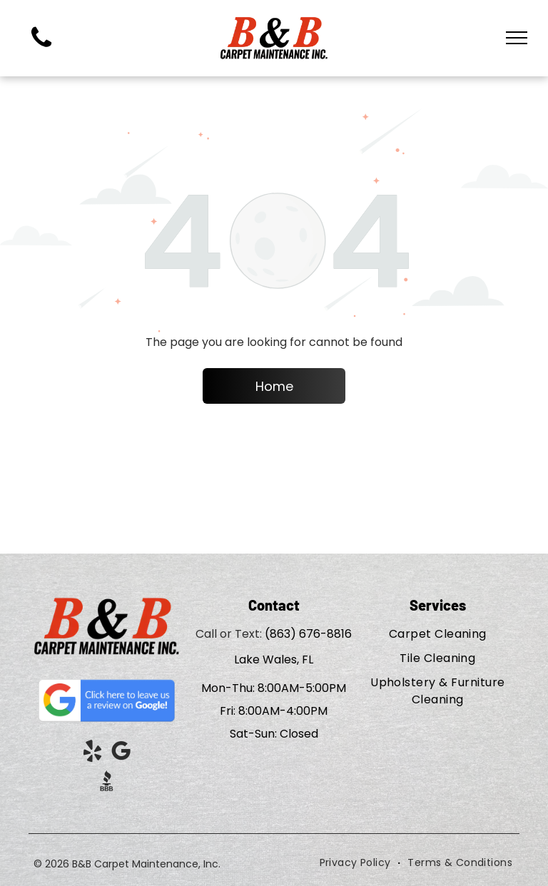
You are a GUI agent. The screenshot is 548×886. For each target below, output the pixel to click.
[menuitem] (437, 634)
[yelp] (93, 753)
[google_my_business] (121, 753)
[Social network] (107, 783)
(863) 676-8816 (308, 634)
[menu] (516, 37)
